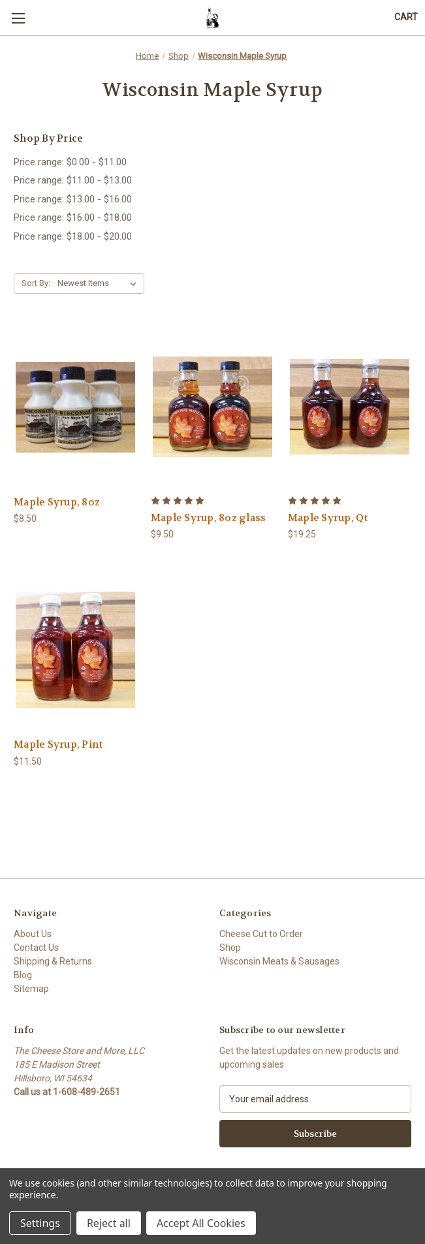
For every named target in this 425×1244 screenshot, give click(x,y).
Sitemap (31, 988)
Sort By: (36, 283)
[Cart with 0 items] (406, 17)
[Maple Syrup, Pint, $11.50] (75, 649)
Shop (230, 947)
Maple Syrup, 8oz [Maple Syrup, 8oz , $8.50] (57, 502)
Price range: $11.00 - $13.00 (73, 180)
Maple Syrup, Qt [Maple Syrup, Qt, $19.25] (328, 517)
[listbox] (99, 283)
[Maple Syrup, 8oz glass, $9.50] (212, 406)
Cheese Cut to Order (261, 934)
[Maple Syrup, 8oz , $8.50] (75, 406)
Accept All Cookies (201, 1223)
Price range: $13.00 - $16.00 (73, 199)
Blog (23, 975)
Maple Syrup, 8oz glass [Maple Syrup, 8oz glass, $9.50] (208, 517)
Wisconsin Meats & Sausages (279, 961)
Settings (40, 1223)
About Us (33, 934)
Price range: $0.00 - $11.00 (70, 162)
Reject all (109, 1223)
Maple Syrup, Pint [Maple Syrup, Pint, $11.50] (58, 744)
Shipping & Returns (53, 961)
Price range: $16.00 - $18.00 (73, 217)
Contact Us (36, 947)
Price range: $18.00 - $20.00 (73, 236)
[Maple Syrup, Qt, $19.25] (349, 406)
